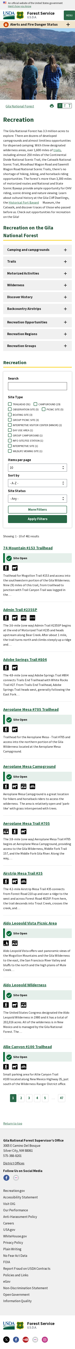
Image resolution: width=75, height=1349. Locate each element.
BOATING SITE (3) (22, 415)
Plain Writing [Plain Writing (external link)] (12, 1249)
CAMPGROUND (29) (49, 404)
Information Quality (17, 1301)
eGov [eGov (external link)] (6, 1281)
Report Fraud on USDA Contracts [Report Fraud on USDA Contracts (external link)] (26, 1268)
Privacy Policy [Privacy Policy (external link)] (13, 1242)
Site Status (17, 491)
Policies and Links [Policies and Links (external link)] (15, 1275)
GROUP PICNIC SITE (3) (26, 420)
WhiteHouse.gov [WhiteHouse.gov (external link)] (15, 1236)
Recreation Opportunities (27, 322)
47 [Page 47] (61, 1098)
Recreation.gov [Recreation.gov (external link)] (14, 1190)
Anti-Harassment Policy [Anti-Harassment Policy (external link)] (20, 1217)
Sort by (13, 475)
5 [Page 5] (45, 1098)
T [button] (60, 106)
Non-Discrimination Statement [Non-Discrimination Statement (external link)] (25, 1288)
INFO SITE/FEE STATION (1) (28, 440)
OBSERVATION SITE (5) (26, 409)
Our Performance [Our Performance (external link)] (15, 1210)
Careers (8, 1223)
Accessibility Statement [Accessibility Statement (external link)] (20, 1197)
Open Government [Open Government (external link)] (16, 1294)
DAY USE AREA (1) (23, 430)
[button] (51, 105)
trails (57, 150)
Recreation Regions (22, 334)
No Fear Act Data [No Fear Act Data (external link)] (15, 1255)
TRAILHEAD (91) (21, 404)
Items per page (19, 460)
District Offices (13, 1163)
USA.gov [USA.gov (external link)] (9, 1229)
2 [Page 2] (21, 1098)
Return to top (12, 1123)
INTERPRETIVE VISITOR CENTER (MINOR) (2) (37, 425)
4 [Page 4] (37, 1098)
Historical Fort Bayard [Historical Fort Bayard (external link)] (24, 202)
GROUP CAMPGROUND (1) (28, 435)
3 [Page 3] (29, 1098)
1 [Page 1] (13, 1098)
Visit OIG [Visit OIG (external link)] (9, 1204)
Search (13, 378)
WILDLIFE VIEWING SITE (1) (27, 451)
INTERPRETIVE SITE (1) (25, 446)
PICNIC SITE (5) (55, 409)
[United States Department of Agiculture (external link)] (9, 15)
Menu (69, 15)
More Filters (37, 509)
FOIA (6, 1262)
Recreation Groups (21, 346)
